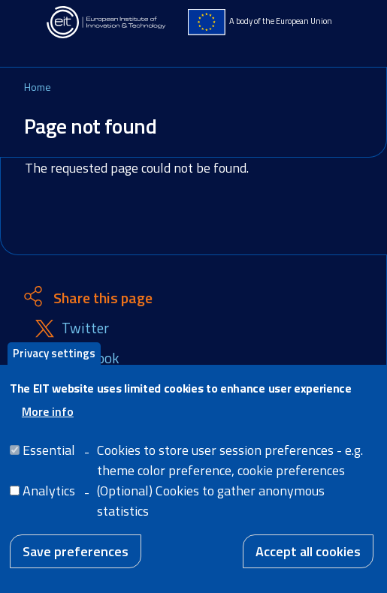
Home (37, 87)
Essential (49, 463)
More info (48, 424)
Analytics (49, 503)
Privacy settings (54, 366)
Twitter (85, 328)
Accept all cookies (308, 564)
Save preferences (75, 564)
